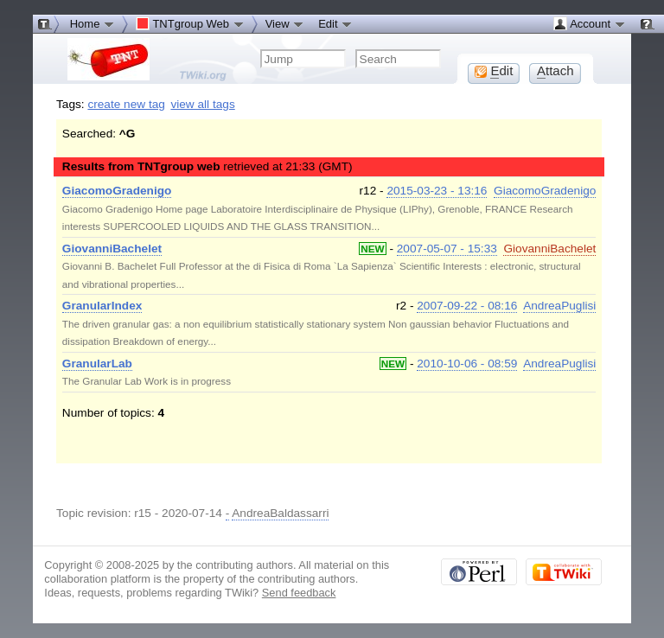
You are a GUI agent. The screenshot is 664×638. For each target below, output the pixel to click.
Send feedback (299, 592)
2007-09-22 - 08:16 (467, 305)
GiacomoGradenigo (545, 190)
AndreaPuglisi (559, 305)
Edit (335, 23)
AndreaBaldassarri (280, 513)
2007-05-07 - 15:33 (447, 248)
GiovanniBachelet (549, 248)
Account (589, 23)
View (285, 23)
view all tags (202, 104)
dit (494, 71)
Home (92, 23)
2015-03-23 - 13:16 (436, 190)
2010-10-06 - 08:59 (467, 363)
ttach (555, 71)
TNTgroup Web (190, 23)
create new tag (125, 104)
